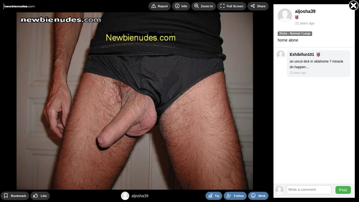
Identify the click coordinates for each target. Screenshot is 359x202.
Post (343, 190)
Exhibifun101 (302, 54)
